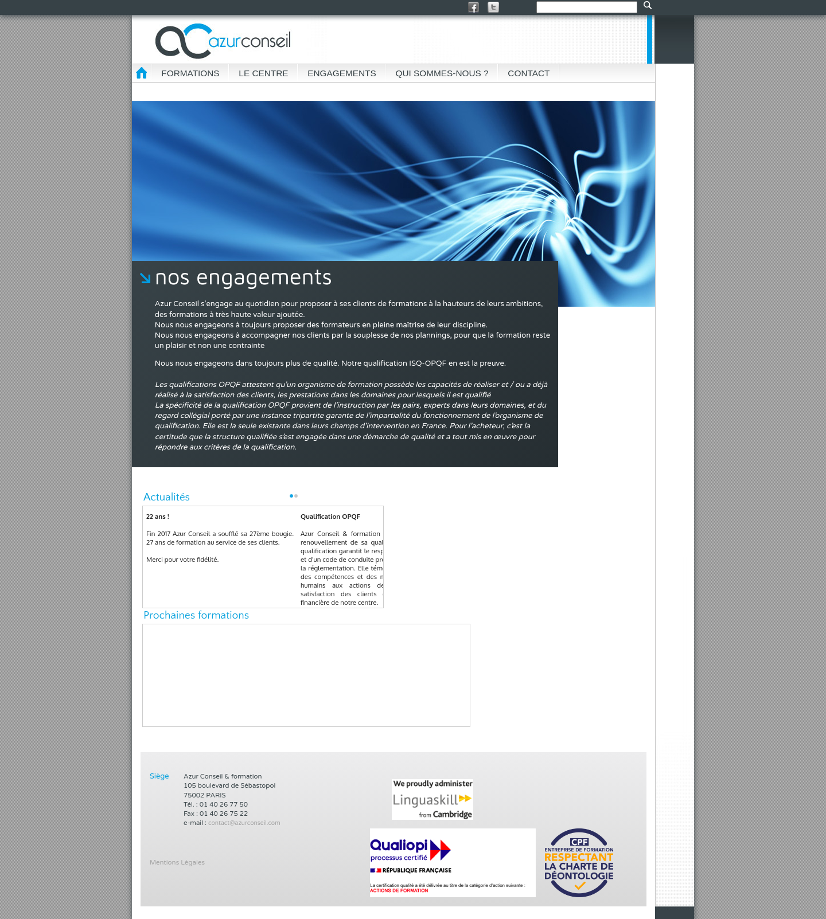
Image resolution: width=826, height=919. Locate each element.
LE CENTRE (263, 73)
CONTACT (529, 73)
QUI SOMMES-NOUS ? (441, 73)
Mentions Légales (177, 862)
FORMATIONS (190, 73)
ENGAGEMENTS (341, 73)
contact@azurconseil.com (244, 823)
